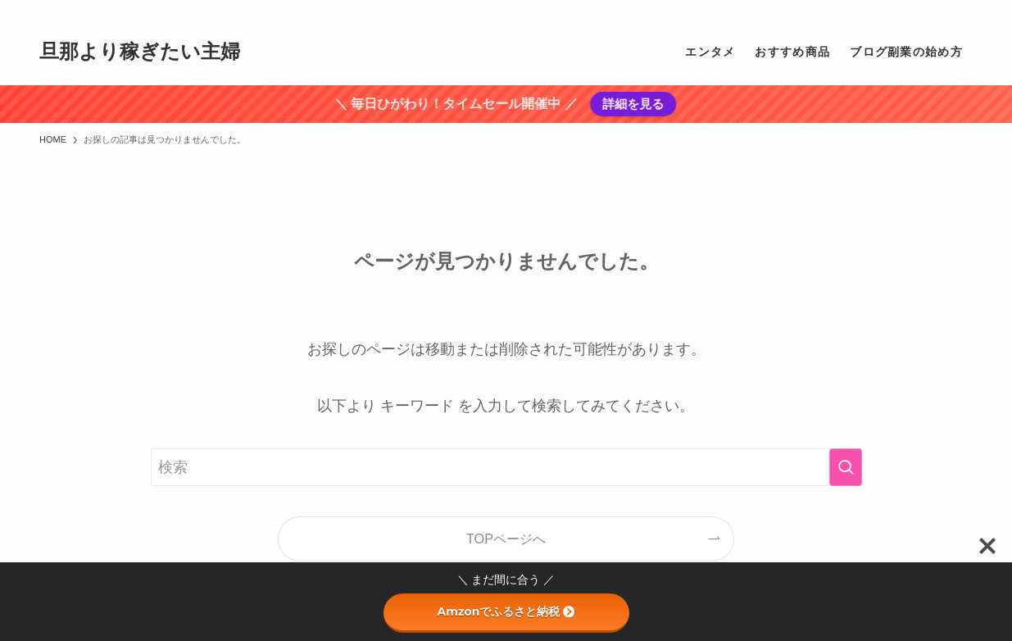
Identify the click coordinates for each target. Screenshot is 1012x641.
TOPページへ (506, 538)
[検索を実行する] (845, 467)
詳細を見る (631, 104)
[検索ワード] (506, 467)
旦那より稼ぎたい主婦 (139, 51)
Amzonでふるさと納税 (506, 611)
